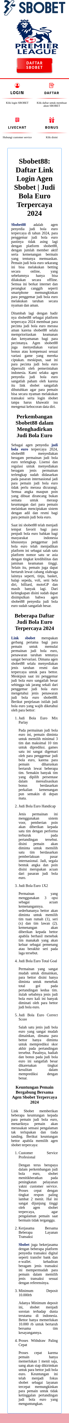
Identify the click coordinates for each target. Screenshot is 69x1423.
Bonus (52, 127)
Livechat (17, 127)
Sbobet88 (18, 225)
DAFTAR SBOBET (34, 65)
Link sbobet (23, 638)
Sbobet (24, 1245)
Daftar (51, 93)
